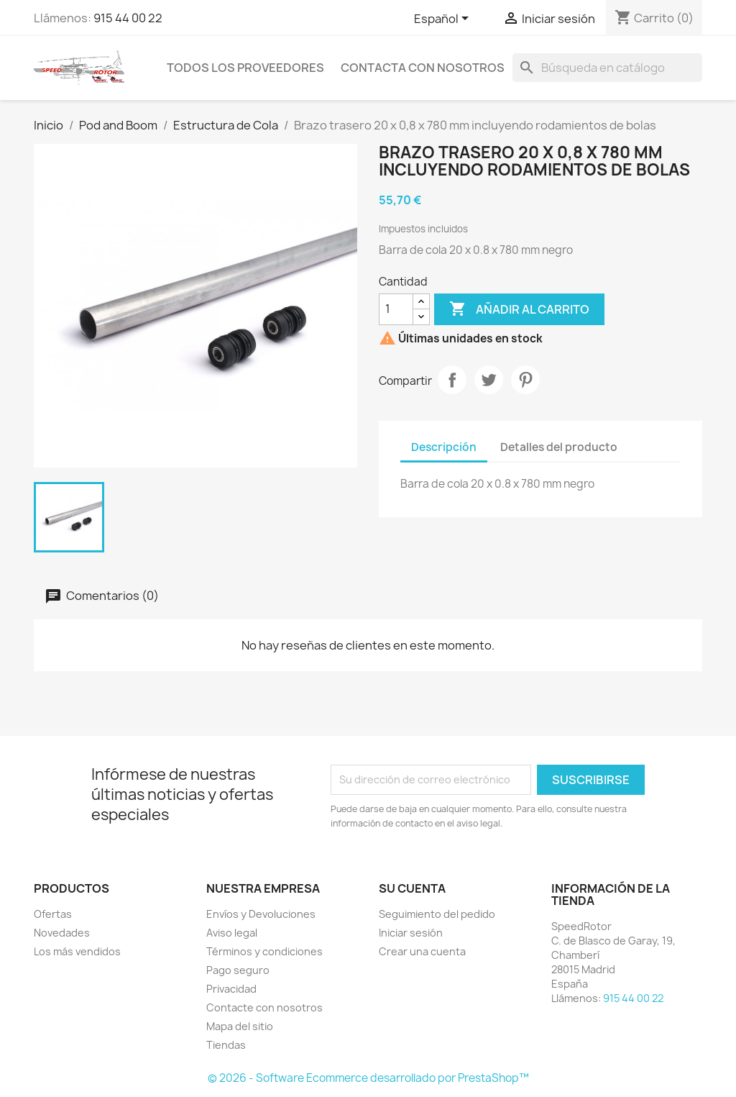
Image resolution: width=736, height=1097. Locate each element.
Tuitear (488, 379)
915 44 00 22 (127, 18)
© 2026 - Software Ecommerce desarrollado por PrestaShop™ (368, 1077)
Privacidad (231, 989)
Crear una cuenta (422, 951)
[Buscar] (607, 67)
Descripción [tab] (444, 447)
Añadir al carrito (519, 309)
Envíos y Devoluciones (261, 914)
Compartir (452, 379)
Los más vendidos (77, 951)
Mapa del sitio (239, 1026)
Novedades (62, 932)
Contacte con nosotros (264, 1007)
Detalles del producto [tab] (558, 447)
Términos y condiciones (264, 951)
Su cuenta (412, 888)
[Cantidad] (396, 309)
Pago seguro (238, 970)
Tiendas (226, 1045)
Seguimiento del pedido (437, 914)
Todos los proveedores (245, 68)
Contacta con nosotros (423, 68)
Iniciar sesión (411, 932)
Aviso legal (231, 932)
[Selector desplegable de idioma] (444, 19)
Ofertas (53, 914)
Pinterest (525, 379)
